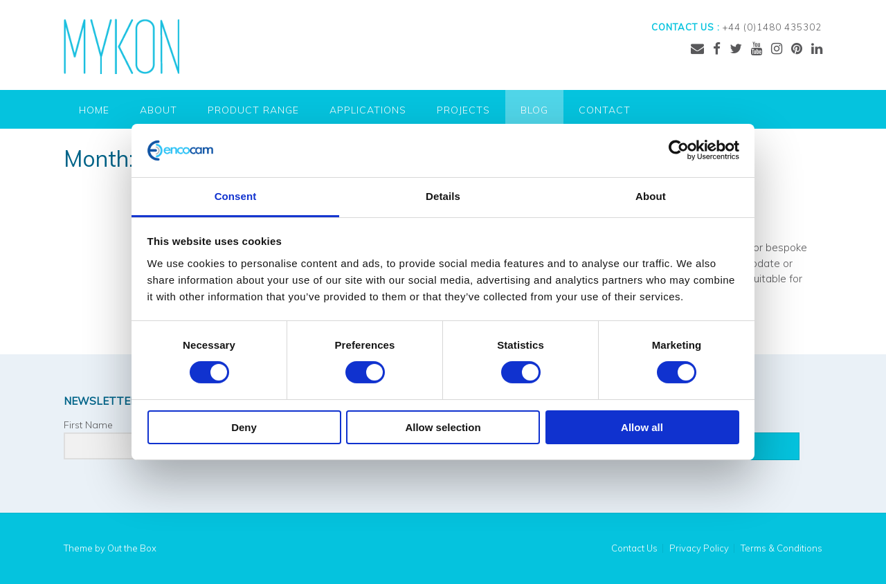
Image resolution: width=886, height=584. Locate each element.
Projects (463, 110)
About (158, 110)
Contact (605, 110)
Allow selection (442, 427)
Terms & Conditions (781, 548)
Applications (367, 110)
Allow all (642, 427)
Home (94, 110)
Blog (534, 110)
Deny (244, 427)
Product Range (253, 110)
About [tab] (650, 196)
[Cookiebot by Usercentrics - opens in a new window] (678, 150)
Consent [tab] (236, 196)
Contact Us (634, 548)
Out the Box (131, 548)
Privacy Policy (699, 548)
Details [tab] (443, 196)
